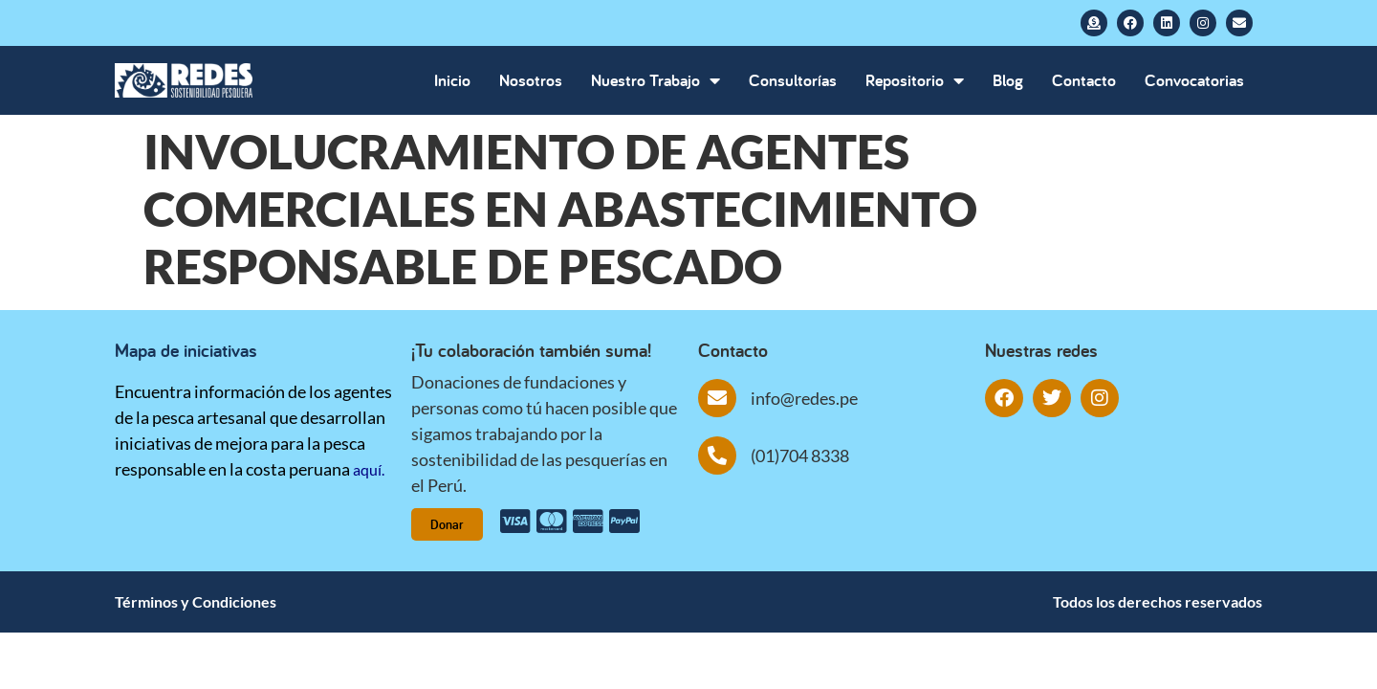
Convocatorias (1194, 80)
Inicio (452, 80)
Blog (1008, 80)
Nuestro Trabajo (655, 80)
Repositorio (914, 80)
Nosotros (530, 80)
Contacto (1084, 80)
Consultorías (793, 80)
